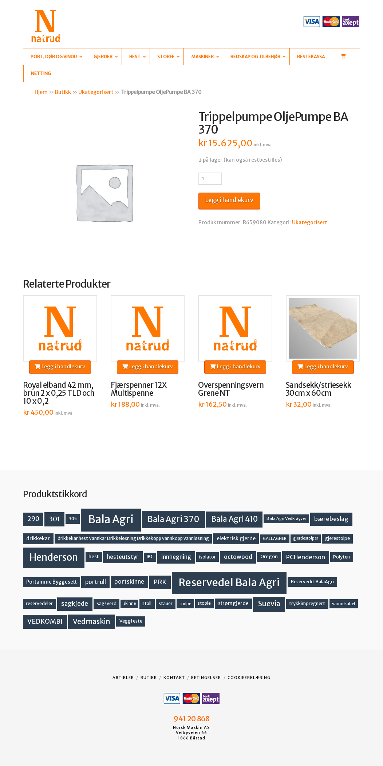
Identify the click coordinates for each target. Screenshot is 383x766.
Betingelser (206, 677)
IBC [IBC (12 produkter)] (150, 556)
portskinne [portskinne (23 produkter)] (129, 581)
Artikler (123, 677)
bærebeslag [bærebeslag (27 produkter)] (331, 519)
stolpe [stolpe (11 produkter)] (185, 603)
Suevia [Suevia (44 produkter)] (269, 603)
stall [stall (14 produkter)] (146, 603)
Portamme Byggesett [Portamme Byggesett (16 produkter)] (51, 582)
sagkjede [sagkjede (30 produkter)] (74, 604)
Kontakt (174, 677)
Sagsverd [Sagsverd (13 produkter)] (106, 603)
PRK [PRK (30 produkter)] (159, 582)
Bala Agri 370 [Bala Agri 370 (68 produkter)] (173, 519)
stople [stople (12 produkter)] (204, 603)
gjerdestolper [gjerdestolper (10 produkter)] (305, 538)
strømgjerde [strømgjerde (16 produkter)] (233, 603)
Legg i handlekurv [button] (60, 366)
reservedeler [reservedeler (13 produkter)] (39, 603)
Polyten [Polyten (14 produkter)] (341, 557)
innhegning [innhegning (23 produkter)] (176, 556)
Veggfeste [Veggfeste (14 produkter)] (130, 621)
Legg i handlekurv (229, 200)
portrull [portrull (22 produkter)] (95, 582)
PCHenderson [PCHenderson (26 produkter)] (305, 557)
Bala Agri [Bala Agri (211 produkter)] (111, 519)
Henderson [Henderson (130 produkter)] (53, 557)
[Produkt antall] (210, 179)
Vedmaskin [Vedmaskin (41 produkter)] (91, 621)
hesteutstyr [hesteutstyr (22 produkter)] (123, 556)
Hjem (41, 92)
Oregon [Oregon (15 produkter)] (269, 556)
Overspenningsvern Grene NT (231, 389)
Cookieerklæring (249, 677)
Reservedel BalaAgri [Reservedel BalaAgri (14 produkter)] (312, 581)
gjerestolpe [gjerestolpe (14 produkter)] (337, 538)
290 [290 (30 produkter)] (33, 519)
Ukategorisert (96, 92)
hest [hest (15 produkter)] (93, 556)
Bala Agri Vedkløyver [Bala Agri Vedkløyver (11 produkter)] (286, 518)
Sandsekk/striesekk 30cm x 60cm (318, 389)
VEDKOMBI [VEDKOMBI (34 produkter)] (45, 621)
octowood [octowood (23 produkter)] (238, 556)
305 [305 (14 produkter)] (73, 518)
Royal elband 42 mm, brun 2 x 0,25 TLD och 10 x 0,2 (58, 393)
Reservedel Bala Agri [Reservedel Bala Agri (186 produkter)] (229, 582)
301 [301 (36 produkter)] (54, 519)
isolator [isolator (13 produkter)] (207, 557)
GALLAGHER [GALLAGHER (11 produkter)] (275, 538)
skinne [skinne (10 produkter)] (129, 603)
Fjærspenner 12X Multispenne (138, 389)
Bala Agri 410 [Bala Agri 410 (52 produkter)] (234, 519)
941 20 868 (191, 718)
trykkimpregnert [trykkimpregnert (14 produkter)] (307, 603)
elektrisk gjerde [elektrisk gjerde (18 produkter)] (236, 538)
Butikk (63, 92)
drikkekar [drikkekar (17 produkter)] (38, 538)
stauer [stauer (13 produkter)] (166, 603)
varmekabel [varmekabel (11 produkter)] (343, 603)
